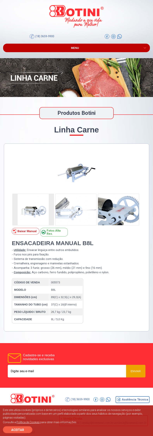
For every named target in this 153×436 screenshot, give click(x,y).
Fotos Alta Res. (51, 232)
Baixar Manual (25, 231)
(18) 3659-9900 (42, 36)
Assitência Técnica (132, 399)
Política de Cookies (28, 422)
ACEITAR (17, 430)
